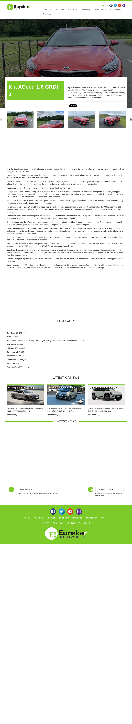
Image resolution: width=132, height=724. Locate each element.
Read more (12, 415)
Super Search (25, 489)
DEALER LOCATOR (106, 489)
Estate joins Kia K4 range (21, 387)
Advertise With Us (74, 523)
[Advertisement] (66, 150)
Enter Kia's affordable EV (103, 387)
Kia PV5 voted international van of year (66, 388)
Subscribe (47, 14)
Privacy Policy (58, 523)
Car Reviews (59, 10)
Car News (47, 10)
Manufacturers (115, 10)
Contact (87, 523)
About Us (46, 523)
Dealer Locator (100, 10)
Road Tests (72, 10)
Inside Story (85, 10)
